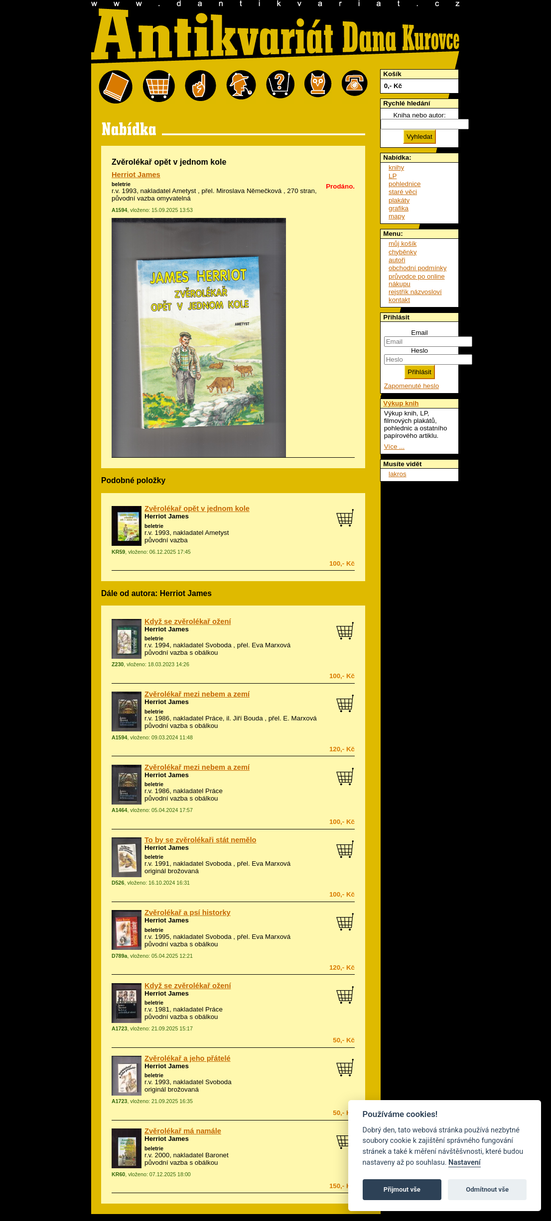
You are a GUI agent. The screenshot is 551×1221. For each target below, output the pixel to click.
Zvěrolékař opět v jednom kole (197, 508)
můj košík (402, 243)
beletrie (121, 184)
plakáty (399, 200)
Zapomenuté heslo (411, 386)
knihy (396, 167)
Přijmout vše (402, 1189)
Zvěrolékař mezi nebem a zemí (197, 694)
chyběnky (402, 252)
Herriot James (136, 175)
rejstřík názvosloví (415, 292)
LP (393, 176)
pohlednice (404, 184)
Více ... (394, 446)
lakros (398, 474)
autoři (397, 260)
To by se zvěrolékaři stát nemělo (200, 840)
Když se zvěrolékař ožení (187, 621)
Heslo (419, 350)
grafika (399, 208)
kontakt (399, 300)
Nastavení (464, 1162)
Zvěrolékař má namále (182, 1131)
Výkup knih (400, 403)
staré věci (403, 192)
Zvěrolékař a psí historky (187, 912)
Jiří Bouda (248, 718)
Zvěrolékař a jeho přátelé (187, 1058)
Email (419, 332)
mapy (397, 216)
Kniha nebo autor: (419, 115)
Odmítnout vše (487, 1189)
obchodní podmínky (417, 268)
